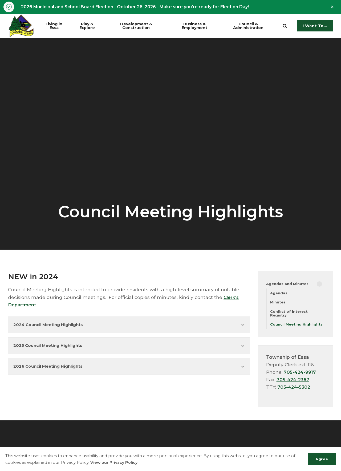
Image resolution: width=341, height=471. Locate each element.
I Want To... (315, 26)
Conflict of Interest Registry (290, 314)
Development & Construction (143, 26)
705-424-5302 (294, 393)
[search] (284, 26)
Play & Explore (92, 26)
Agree (320, 459)
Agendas (279, 293)
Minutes (278, 303)
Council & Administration (253, 26)
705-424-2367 (294, 386)
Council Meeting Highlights (287, 328)
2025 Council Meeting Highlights (129, 348)
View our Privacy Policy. (115, 462)
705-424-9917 (300, 378)
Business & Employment (200, 26)
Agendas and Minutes (288, 284)
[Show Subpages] (319, 284)
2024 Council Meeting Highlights (129, 325)
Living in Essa (58, 26)
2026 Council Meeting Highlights (129, 370)
